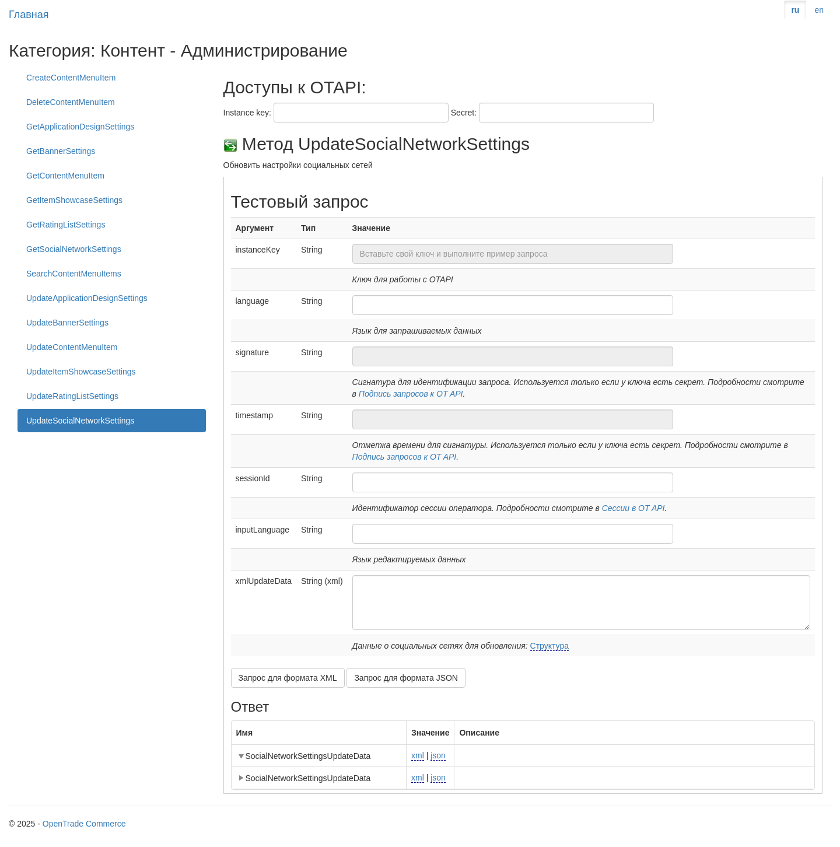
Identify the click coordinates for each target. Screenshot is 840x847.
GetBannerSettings (60, 151)
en (819, 10)
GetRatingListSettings (65, 224)
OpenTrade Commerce (84, 823)
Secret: (464, 112)
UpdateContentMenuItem (71, 347)
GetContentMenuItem (65, 175)
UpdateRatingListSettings (72, 396)
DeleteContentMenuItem (70, 102)
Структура (549, 645)
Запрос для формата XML (288, 677)
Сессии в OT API (633, 508)
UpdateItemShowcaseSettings (81, 371)
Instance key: (247, 112)
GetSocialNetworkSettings (73, 249)
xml (417, 755)
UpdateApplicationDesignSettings (87, 298)
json (438, 755)
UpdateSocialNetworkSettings (80, 420)
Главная (29, 14)
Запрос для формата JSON (406, 677)
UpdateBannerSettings (67, 322)
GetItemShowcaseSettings (74, 200)
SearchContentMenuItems (73, 273)
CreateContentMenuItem (71, 77)
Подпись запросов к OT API (411, 393)
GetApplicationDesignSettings (80, 126)
